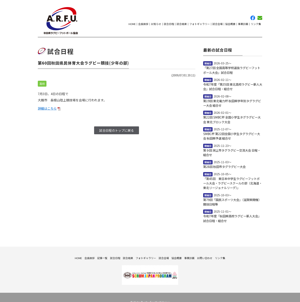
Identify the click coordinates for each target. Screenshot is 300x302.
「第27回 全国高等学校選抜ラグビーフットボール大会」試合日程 (232, 65)
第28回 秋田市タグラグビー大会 (223, 159)
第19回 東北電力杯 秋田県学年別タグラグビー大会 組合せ (231, 97)
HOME (132, 21)
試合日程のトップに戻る (116, 125)
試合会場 (217, 21)
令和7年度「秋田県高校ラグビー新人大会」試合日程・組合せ (231, 209)
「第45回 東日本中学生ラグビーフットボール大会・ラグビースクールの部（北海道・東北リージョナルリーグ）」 (232, 174)
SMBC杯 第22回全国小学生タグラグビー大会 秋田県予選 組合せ (232, 129)
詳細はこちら (47, 103)
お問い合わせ (259, 15)
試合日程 (169, 21)
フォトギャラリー (199, 21)
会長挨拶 (143, 21)
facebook (252, 15)
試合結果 (182, 21)
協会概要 (230, 21)
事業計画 (243, 21)
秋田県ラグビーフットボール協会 (58, 18)
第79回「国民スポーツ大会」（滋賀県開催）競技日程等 (231, 193)
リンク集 (256, 21)
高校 (42, 79)
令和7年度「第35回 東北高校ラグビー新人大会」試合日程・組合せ (232, 81)
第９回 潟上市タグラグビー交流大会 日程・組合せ (232, 145)
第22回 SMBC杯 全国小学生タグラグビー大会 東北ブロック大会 (231, 113)
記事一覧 (102, 248)
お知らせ (156, 21)
